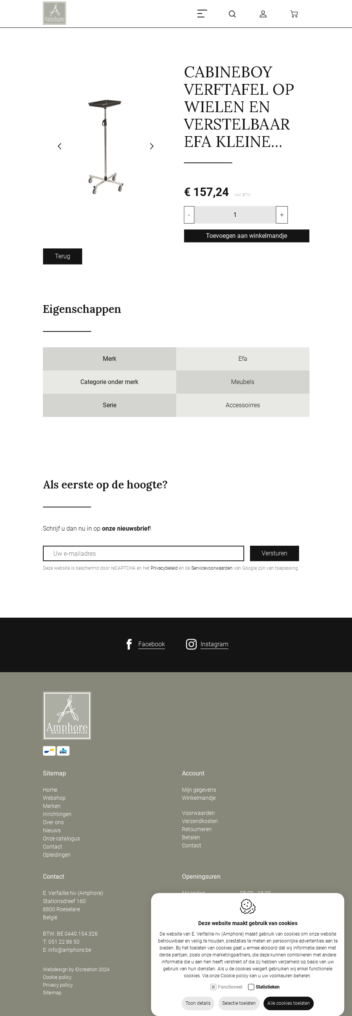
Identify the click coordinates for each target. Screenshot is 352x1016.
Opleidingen (57, 855)
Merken (52, 806)
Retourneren (197, 829)
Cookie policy (57, 977)
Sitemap (54, 773)
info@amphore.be (69, 950)
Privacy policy (58, 985)
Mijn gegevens (199, 790)
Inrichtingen (57, 814)
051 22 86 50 (64, 942)
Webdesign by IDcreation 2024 (76, 969)
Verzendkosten (200, 821)
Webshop (54, 798)
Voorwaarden (198, 813)
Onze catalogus (61, 838)
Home (50, 790)
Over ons (53, 822)
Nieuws (52, 830)
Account (193, 773)
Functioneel (230, 1004)
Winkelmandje (199, 798)
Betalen (191, 837)
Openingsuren (201, 876)
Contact (52, 847)
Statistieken (268, 1004)
